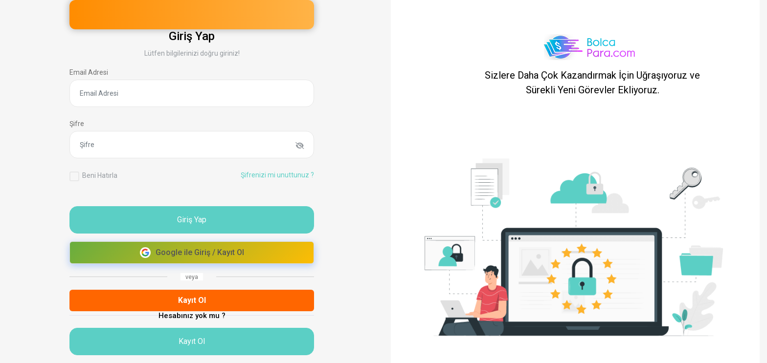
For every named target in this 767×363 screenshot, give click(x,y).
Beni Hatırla (99, 175)
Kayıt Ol (192, 300)
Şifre (76, 124)
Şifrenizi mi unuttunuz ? (277, 175)
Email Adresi (88, 72)
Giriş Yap (191, 219)
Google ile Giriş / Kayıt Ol (192, 252)
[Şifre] (191, 144)
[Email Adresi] (191, 93)
